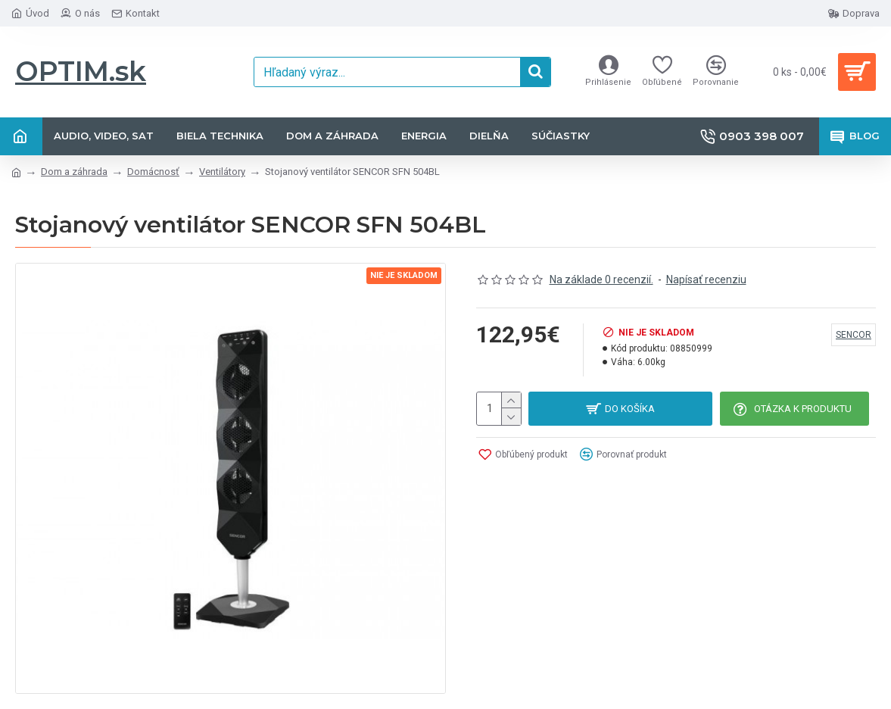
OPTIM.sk (80, 71)
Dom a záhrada (74, 171)
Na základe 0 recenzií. (601, 279)
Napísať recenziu (706, 279)
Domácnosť (153, 171)
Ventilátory (222, 171)
